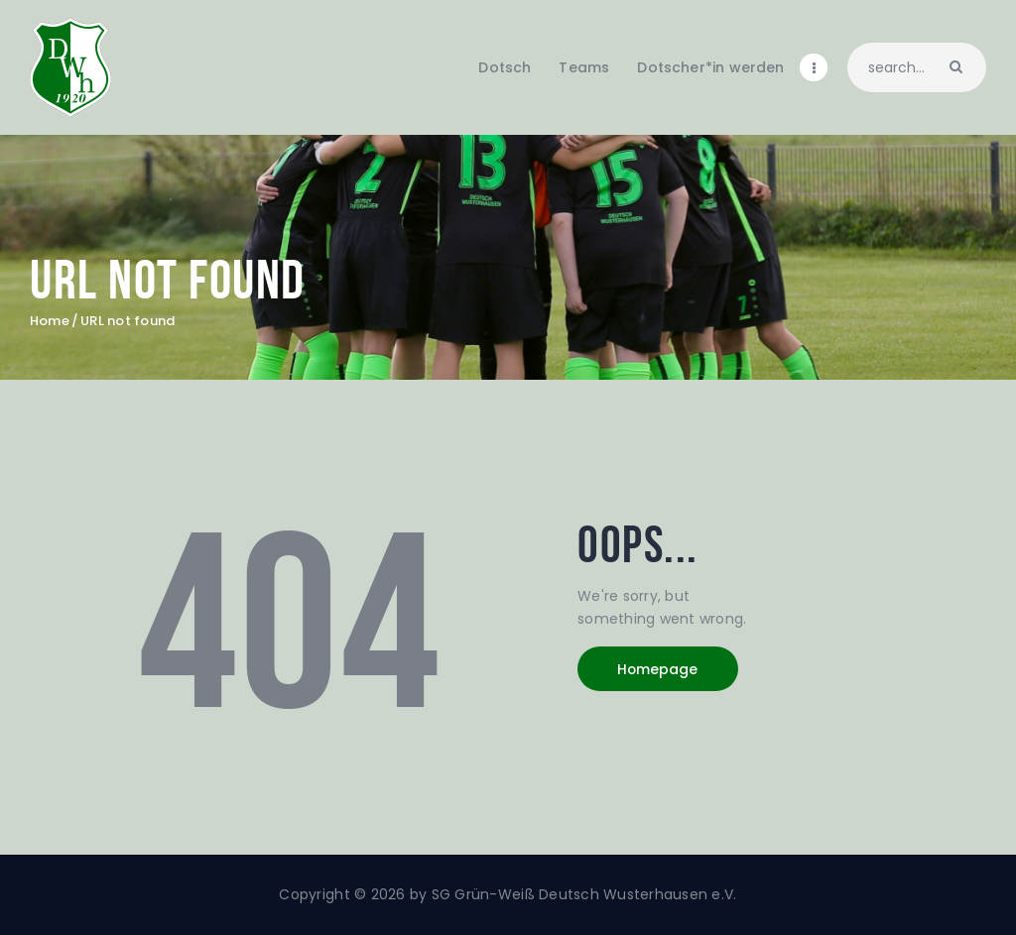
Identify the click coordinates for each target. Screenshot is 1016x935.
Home (49, 321)
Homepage (659, 669)
